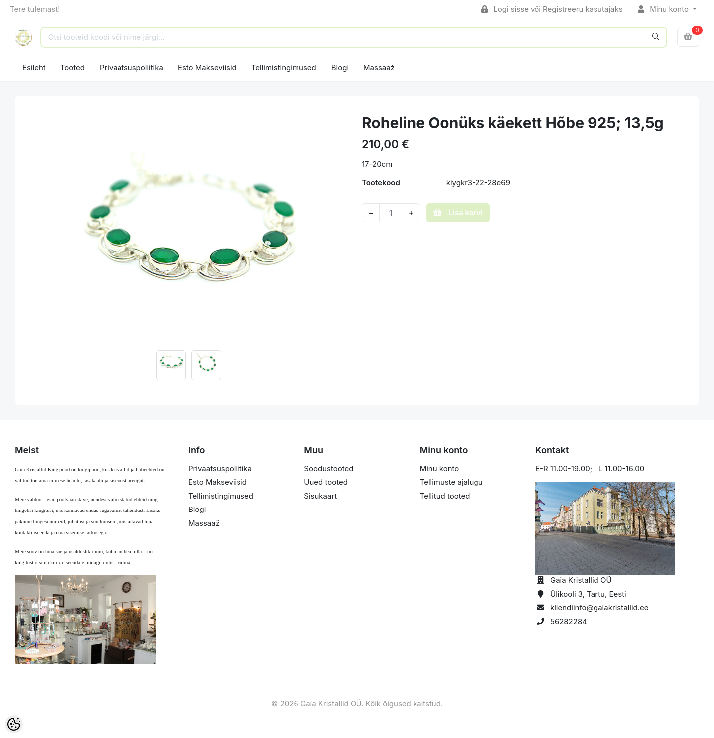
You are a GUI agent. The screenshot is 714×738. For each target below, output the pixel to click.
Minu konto (664, 9)
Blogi (340, 67)
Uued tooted (326, 482)
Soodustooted (328, 468)
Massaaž (379, 67)
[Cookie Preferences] (14, 724)
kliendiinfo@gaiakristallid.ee (599, 607)
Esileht (34, 67)
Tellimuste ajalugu (451, 482)
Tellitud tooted (445, 496)
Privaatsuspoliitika (131, 67)
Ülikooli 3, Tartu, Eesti (588, 594)
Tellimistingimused (283, 67)
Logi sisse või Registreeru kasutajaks (552, 9)
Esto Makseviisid (207, 67)
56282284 (568, 621)
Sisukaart (320, 496)
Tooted (72, 67)
